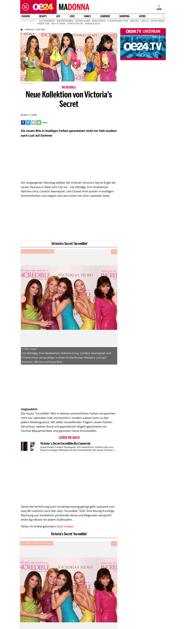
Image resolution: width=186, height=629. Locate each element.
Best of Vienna (58, 24)
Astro (142, 16)
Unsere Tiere (43, 24)
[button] (24, 7)
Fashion (25, 16)
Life (58, 16)
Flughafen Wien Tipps (117, 21)
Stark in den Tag (75, 24)
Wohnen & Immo (82, 21)
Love (72, 16)
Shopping (124, 16)
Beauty (43, 16)
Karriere (105, 16)
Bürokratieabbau (65, 21)
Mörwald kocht (93, 24)
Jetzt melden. (65, 526)
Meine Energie (99, 21)
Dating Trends (158, 21)
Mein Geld (134, 21)
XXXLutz (145, 21)
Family (87, 16)
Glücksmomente (47, 21)
